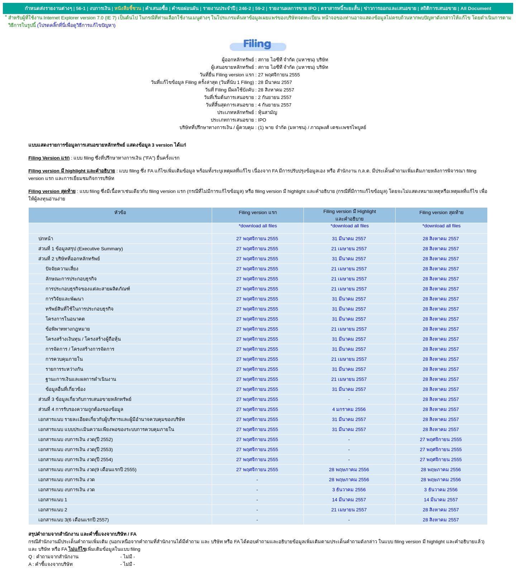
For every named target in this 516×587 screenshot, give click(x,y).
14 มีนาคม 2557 (349, 499)
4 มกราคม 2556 (349, 409)
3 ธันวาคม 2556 (349, 489)
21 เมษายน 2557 (349, 248)
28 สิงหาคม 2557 (441, 238)
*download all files (258, 225)
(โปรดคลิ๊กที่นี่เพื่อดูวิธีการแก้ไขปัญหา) (76, 25)
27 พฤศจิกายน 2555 (257, 238)
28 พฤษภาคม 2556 (349, 469)
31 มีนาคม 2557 (349, 238)
